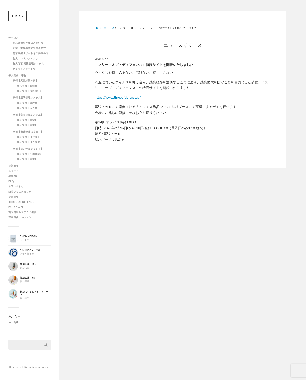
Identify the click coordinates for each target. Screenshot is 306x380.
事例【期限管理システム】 (28, 97)
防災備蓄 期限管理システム (28, 63)
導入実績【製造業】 (28, 85)
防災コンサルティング (25, 58)
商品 (16, 322)
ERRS (17, 16)
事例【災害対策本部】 (25, 80)
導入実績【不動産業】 (29, 153)
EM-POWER (16, 207)
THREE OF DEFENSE (21, 201)
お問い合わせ (16, 186)
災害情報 (13, 196)
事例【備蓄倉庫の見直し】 (28, 131)
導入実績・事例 (17, 75)
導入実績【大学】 (27, 119)
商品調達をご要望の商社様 (28, 42)
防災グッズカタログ (19, 191)
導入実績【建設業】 (28, 102)
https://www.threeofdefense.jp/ (118, 97)
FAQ (11, 181)
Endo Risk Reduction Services (30, 367)
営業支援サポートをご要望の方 (30, 53)
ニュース (13, 170)
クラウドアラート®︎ (24, 68)
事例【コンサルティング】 (28, 148)
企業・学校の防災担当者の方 (29, 48)
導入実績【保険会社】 (29, 90)
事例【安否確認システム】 (28, 114)
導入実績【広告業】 (28, 107)
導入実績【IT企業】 (28, 136)
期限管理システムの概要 (22, 212)
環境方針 (13, 175)
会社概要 (13, 165)
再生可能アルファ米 (19, 217)
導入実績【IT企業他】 (30, 141)
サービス (13, 37)
